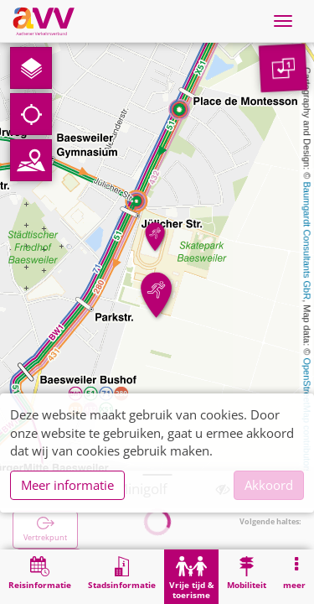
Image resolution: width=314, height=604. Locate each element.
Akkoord (269, 484)
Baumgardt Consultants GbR (307, 241)
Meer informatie (67, 484)
